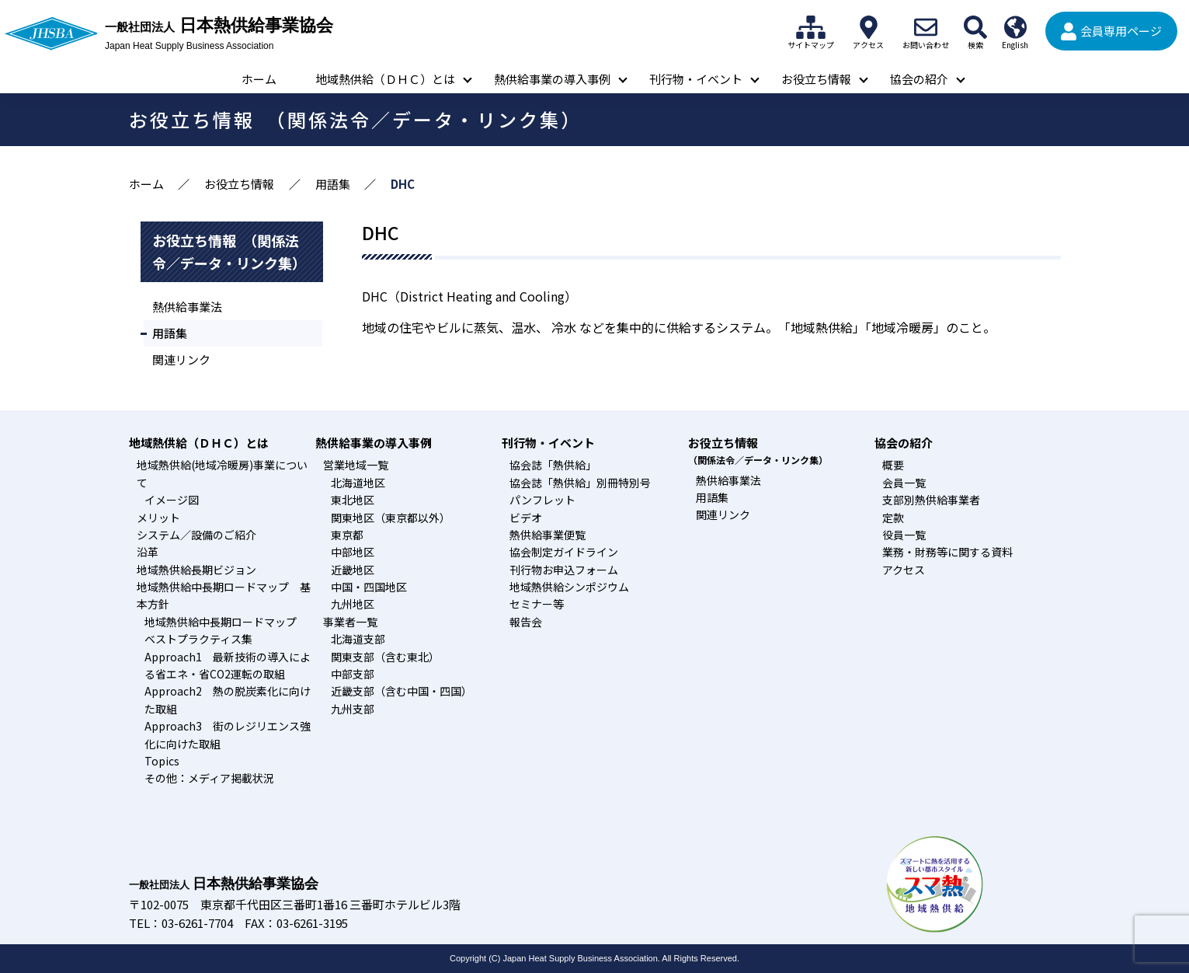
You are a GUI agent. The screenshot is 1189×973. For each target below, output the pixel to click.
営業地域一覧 (355, 465)
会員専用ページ (1121, 31)
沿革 (147, 552)
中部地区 (352, 552)
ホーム (259, 79)
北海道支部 (358, 639)
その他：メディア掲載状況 (209, 778)
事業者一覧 (350, 621)
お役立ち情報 (816, 79)
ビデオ (525, 517)
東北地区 (352, 499)
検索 (975, 27)
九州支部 (352, 709)
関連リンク (181, 359)
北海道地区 (358, 482)
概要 (893, 465)
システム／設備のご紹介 (196, 534)
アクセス (868, 27)
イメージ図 (171, 499)
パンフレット (542, 499)
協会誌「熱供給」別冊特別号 (580, 482)
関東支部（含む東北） (385, 656)
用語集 (332, 184)
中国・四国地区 (369, 587)
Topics (161, 761)
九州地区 (352, 604)
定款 (893, 517)
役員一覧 (904, 534)
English (1015, 27)
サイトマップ (810, 27)
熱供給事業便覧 (547, 534)
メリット (158, 517)
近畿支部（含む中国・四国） (401, 691)
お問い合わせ (925, 27)
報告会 (525, 621)
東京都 (347, 534)
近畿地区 (352, 569)
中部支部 (352, 674)
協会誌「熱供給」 (552, 465)
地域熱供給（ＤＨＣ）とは (385, 79)
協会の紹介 (919, 79)
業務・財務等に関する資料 (947, 552)
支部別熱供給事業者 (931, 499)
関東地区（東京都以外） (390, 517)
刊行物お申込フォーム (563, 569)
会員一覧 (904, 482)
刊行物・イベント (695, 79)
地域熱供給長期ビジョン (196, 569)
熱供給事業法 (187, 306)
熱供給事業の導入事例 (552, 79)
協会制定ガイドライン (563, 552)
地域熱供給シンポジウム (569, 587)
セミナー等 (536, 604)
